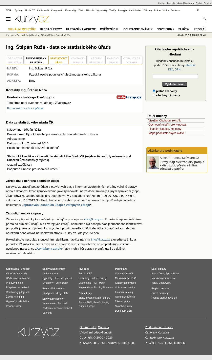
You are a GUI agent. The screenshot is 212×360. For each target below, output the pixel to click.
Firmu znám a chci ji (25, 108)
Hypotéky (102, 10)
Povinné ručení (14, 306)
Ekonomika (85, 282)
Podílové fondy (98, 278)
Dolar (65, 282)
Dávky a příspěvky (53, 298)
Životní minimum (15, 296)
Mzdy (58, 293)
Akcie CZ (29, 10)
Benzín (97, 302)
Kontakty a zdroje (49, 248)
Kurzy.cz (10, 35)
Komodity (70, 10)
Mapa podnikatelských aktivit (166, 133)
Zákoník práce (122, 301)
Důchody (47, 312)
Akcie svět (43, 10)
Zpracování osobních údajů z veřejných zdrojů (56, 205)
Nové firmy (165, 29)
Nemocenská (49, 303)
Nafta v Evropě (87, 306)
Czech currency (159, 293)
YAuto (180, 3)
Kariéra (161, 3)
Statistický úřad (63, 35)
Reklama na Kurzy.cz (159, 327)
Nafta (105, 302)
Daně (118, 310)
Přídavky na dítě (15, 282)
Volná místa (57, 288)
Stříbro (106, 297)
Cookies (103, 327)
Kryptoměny (85, 287)
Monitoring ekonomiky (163, 278)
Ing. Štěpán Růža (45, 35)
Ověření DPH (109, 29)
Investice (84, 268)
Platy (65, 293)
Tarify (112, 10)
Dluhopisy (84, 278)
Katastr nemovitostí (125, 282)
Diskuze (175, 10)
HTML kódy (173, 342)
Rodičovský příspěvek (18, 292)
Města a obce (122, 278)
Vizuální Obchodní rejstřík (164, 120)
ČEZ (89, 273)
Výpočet (25, 268)
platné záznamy (165, 91)
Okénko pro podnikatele (165, 150)
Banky (46, 268)
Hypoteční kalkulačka (17, 301)
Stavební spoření (63, 278)
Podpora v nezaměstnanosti (57, 308)
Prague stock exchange (164, 297)
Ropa (82, 302)
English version (160, 288)
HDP (95, 282)
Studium (208, 3)
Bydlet (199, 3)
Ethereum (107, 287)
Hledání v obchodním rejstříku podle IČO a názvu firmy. (174, 65)
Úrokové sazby (50, 273)
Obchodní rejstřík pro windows (167, 124)
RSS (159, 342)
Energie (122, 10)
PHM (89, 302)
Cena (161, 273)
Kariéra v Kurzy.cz (157, 332)
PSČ (133, 278)
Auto (153, 273)
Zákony (147, 10)
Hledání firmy (51, 29)
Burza (82, 273)
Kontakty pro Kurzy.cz (159, 337)
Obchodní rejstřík (25, 35)
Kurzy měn (57, 10)
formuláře (127, 310)
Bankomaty (58, 268)
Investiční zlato (93, 297)
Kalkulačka (135, 10)
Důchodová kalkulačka (18, 278)
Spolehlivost (172, 273)
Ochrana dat (88, 327)
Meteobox (189, 3)
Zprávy (18, 10)
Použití (149, 342)
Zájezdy (171, 3)
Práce (157, 10)
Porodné (62, 303)
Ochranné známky (138, 29)
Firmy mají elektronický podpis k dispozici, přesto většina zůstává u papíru (182, 165)
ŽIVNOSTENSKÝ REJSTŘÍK (36, 60)
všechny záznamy (166, 95)
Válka (166, 10)
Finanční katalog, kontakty (164, 128)
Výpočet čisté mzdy (16, 273)
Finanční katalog (124, 292)
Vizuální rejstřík (22, 29)
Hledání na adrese (81, 29)
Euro (58, 282)
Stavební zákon (123, 306)
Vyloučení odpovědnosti (96, 332)
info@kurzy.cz (93, 219)
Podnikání (121, 268)
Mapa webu (164, 282)
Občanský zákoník (125, 296)
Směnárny (48, 282)
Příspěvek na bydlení (17, 287)
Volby (154, 282)
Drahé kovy (85, 293)
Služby (184, 29)
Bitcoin (90, 10)
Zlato (81, 10)
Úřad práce (48, 293)
